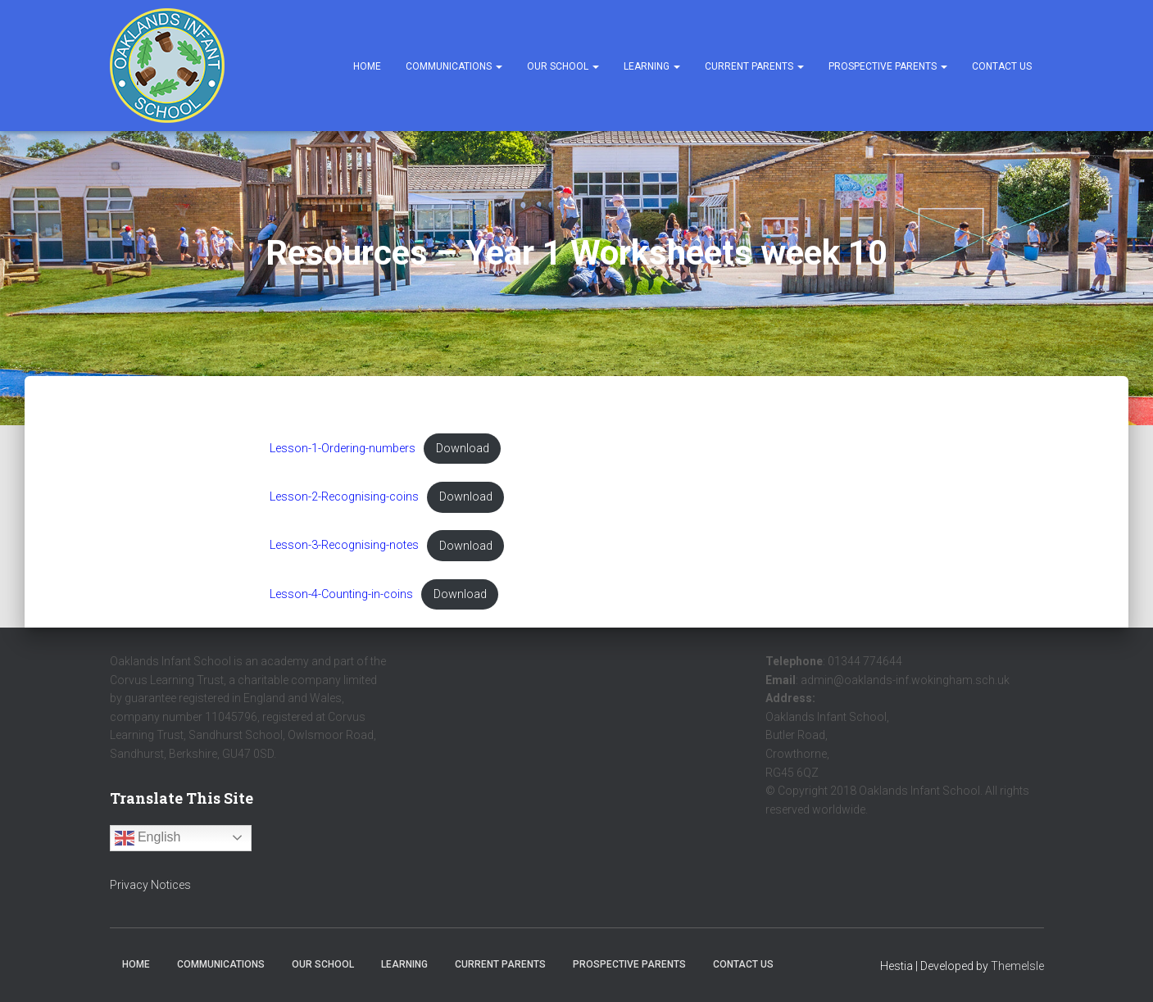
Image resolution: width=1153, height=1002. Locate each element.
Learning (652, 66)
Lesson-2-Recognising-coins (344, 497)
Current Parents (754, 66)
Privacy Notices (150, 884)
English (148, 838)
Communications (454, 66)
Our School (563, 66)
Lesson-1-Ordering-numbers (342, 449)
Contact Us (1002, 66)
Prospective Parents (887, 66)
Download (462, 449)
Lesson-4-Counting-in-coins (341, 594)
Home (367, 66)
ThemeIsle (1017, 966)
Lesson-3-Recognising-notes (344, 546)
